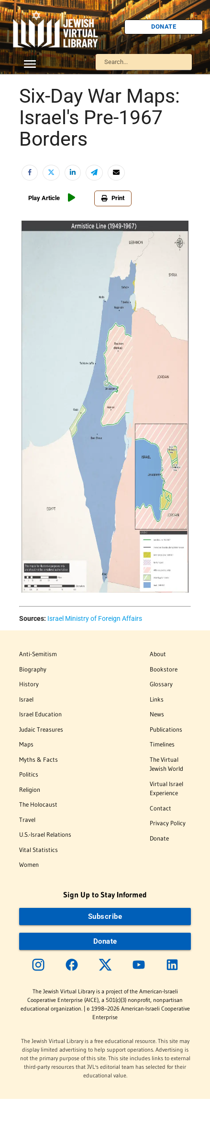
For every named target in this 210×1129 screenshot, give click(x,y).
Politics (28, 774)
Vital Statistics (38, 849)
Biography (32, 669)
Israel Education (40, 714)
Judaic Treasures (41, 729)
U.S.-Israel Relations (45, 834)
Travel (27, 819)
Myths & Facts (38, 759)
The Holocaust (38, 804)
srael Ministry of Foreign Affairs (95, 618)
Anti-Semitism (38, 654)
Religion (29, 789)
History (29, 684)
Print (112, 198)
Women (29, 864)
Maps (26, 744)
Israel (26, 699)
